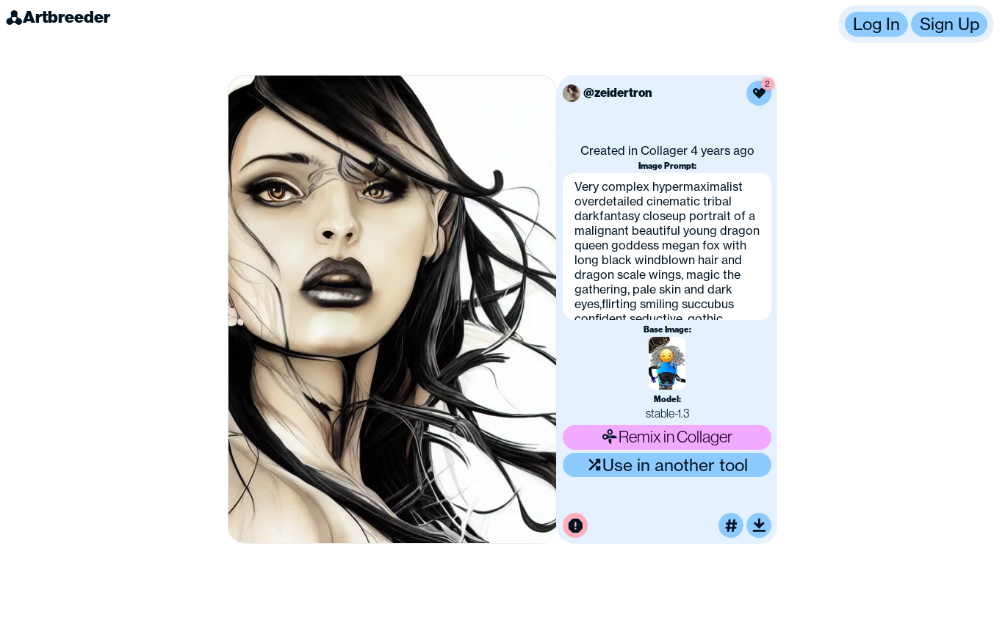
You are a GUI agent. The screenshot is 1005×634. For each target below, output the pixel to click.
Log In (876, 23)
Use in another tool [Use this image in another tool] (667, 465)
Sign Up (949, 23)
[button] (916, 24)
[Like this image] (758, 93)
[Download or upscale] (758, 525)
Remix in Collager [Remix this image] (667, 436)
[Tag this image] (730, 525)
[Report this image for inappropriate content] (575, 525)
